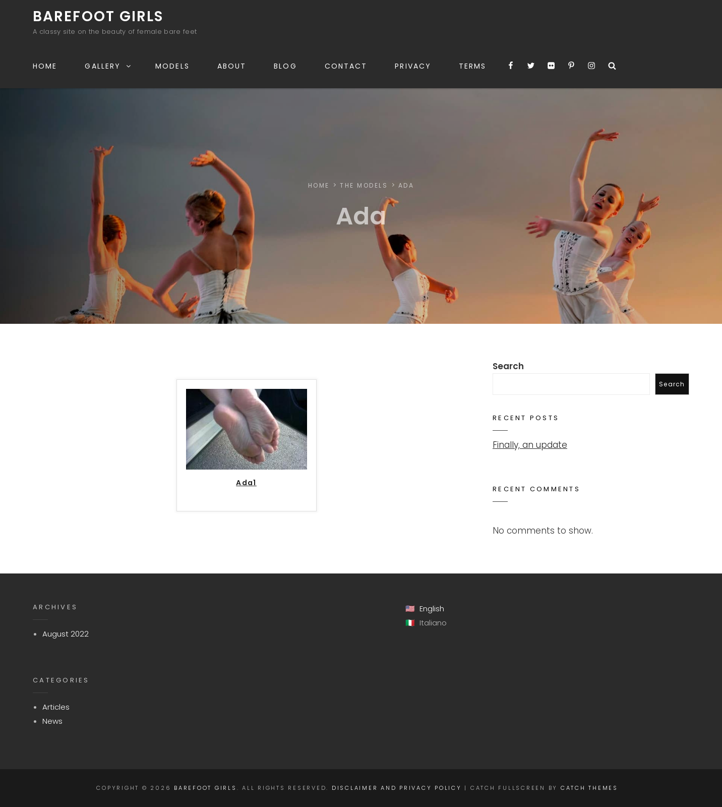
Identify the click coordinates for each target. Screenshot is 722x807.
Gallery (108, 66)
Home (45, 66)
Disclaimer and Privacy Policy (397, 788)
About (232, 66)
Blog (285, 66)
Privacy (413, 66)
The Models (364, 185)
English (431, 608)
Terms (473, 66)
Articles (56, 707)
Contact (346, 66)
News (52, 721)
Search (508, 366)
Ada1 (246, 483)
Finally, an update (530, 445)
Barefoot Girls (98, 16)
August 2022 (65, 633)
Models (172, 66)
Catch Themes (589, 788)
